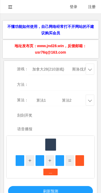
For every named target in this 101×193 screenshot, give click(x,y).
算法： (22, 100)
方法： (22, 84)
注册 (92, 7)
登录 (73, 7)
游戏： (22, 69)
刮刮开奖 (24, 115)
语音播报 (24, 129)
